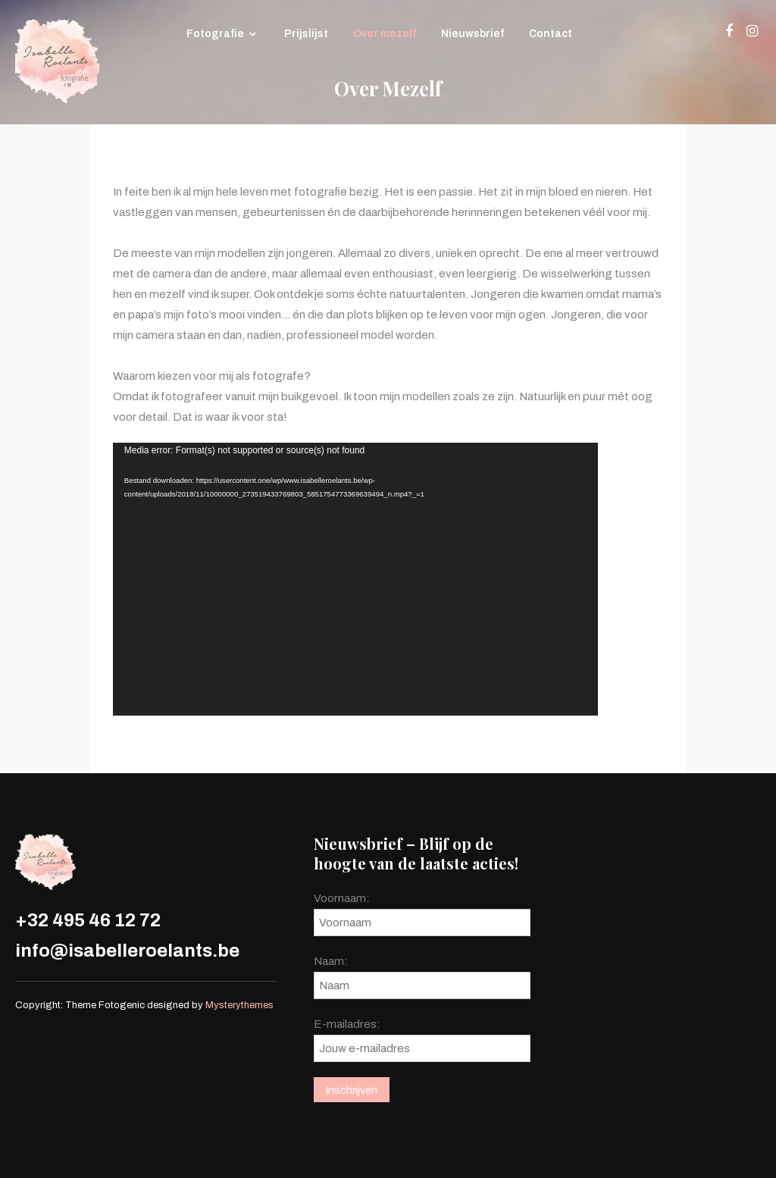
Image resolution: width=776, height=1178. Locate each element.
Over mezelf (384, 33)
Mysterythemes (239, 1005)
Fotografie (215, 33)
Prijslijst (306, 33)
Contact (550, 33)
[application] (355, 579)
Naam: (331, 961)
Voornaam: (342, 898)
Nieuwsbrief (472, 33)
